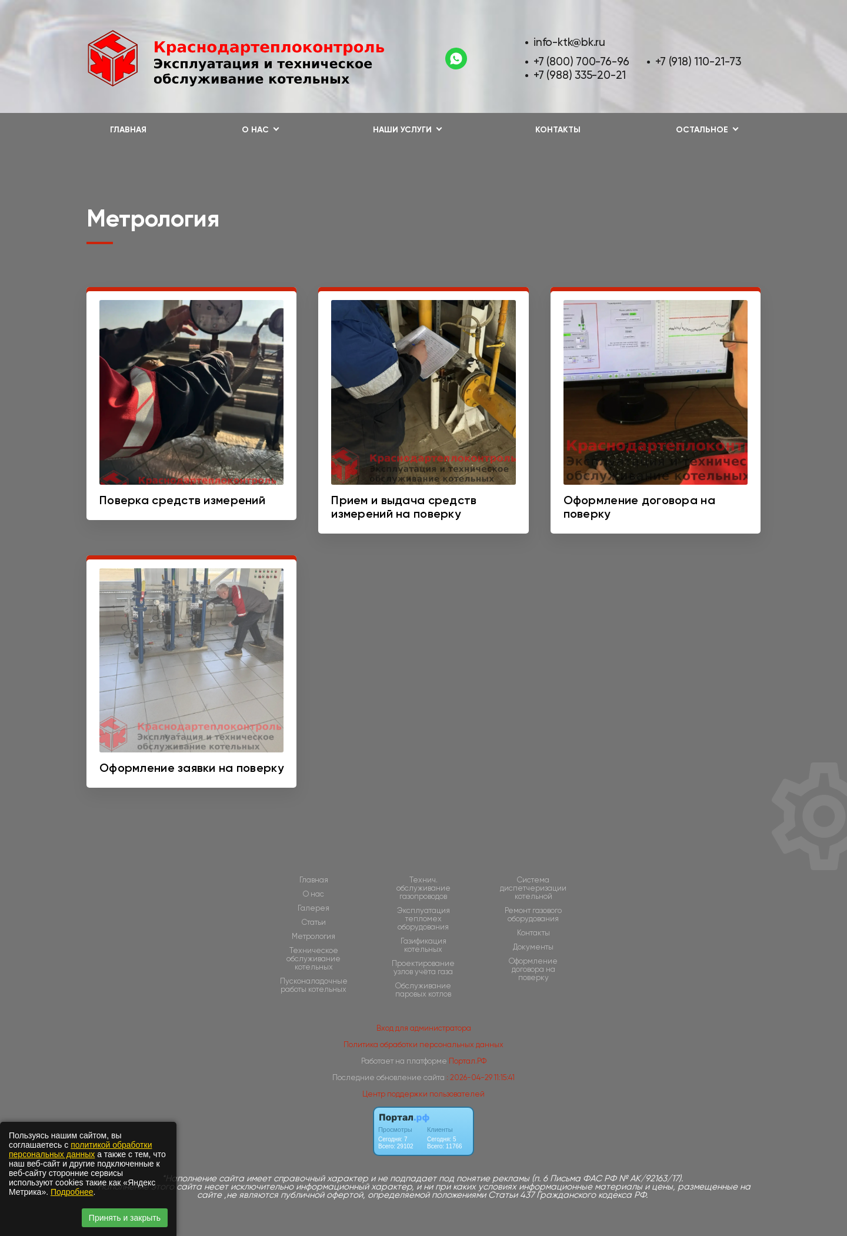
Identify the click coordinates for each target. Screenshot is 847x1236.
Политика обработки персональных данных (423, 1044)
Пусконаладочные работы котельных (314, 985)
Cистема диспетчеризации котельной (533, 888)
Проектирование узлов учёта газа (423, 968)
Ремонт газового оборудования (533, 915)
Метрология (313, 936)
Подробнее (72, 1192)
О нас (313, 894)
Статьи (314, 922)
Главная (128, 130)
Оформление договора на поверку (533, 969)
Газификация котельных (423, 945)
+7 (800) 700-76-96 (581, 61)
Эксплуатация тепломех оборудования (423, 919)
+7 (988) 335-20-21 (579, 75)
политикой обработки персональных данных (80, 1149)
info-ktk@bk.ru (569, 42)
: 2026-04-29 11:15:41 (480, 1077)
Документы (533, 947)
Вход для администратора (423, 1028)
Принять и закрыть (125, 1217)
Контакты (558, 130)
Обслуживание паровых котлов (423, 990)
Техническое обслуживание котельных (313, 959)
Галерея (313, 908)
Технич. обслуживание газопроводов (423, 888)
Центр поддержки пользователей (423, 1094)
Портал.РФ (467, 1061)
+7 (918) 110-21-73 (698, 61)
